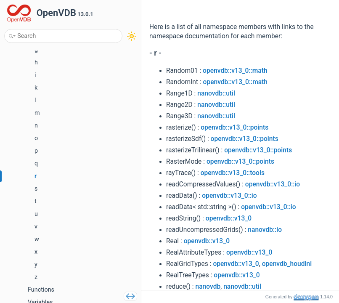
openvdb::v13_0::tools (233, 173)
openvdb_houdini (287, 264)
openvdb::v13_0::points (234, 127)
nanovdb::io (265, 230)
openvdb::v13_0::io (272, 184)
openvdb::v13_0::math (235, 70)
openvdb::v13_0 (229, 218)
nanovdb (208, 286)
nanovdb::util (216, 93)
